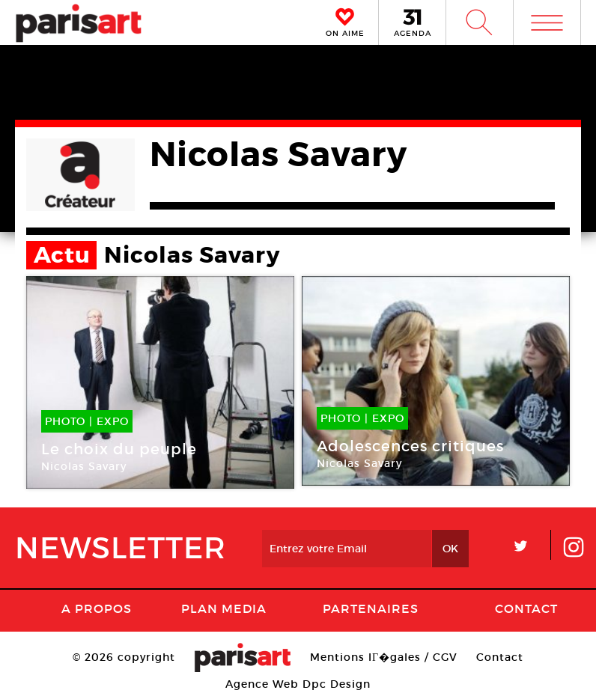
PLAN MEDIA (224, 608)
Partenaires (371, 608)
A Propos (96, 608)
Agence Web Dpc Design (298, 684)
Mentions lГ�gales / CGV (383, 657)
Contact (526, 608)
